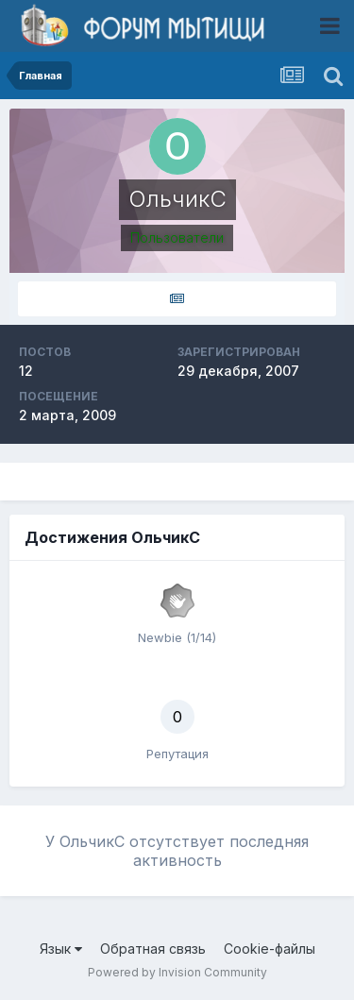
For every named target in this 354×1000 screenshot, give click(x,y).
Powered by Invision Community (177, 972)
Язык (61, 949)
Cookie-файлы (269, 949)
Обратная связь (153, 949)
